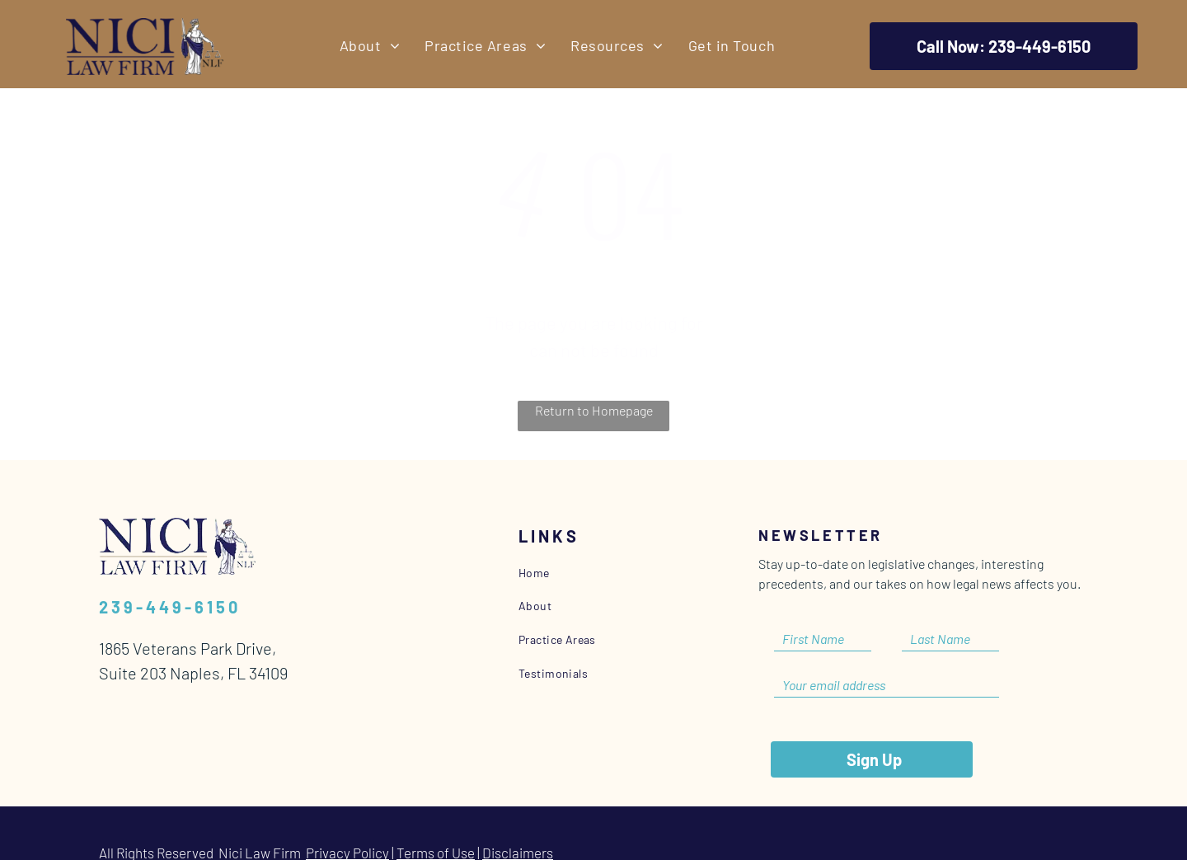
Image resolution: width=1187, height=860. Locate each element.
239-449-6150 (170, 607)
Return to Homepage (594, 410)
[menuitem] (369, 46)
